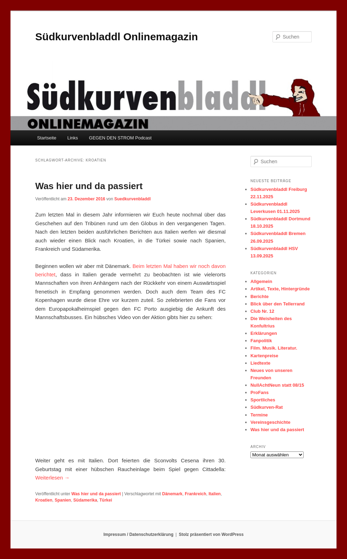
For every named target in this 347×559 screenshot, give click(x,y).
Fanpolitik (261, 340)
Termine (259, 414)
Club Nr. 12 (262, 311)
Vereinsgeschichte (270, 422)
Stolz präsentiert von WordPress (211, 534)
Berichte (259, 296)
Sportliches (262, 399)
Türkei (105, 500)
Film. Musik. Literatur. (273, 348)
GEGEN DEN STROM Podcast (120, 137)
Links (72, 137)
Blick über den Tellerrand (277, 303)
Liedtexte (260, 363)
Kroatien (43, 500)
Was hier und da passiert (89, 186)
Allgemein (261, 281)
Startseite (46, 137)
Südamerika (85, 500)
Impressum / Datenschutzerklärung (139, 534)
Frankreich (195, 493)
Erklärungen (263, 333)
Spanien (63, 500)
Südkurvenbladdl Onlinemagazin (116, 36)
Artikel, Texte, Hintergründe (280, 288)
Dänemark (172, 493)
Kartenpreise (264, 355)
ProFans (259, 392)
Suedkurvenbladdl (132, 198)
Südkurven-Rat (266, 407)
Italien (214, 493)
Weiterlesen (52, 478)
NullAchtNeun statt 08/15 (277, 385)
